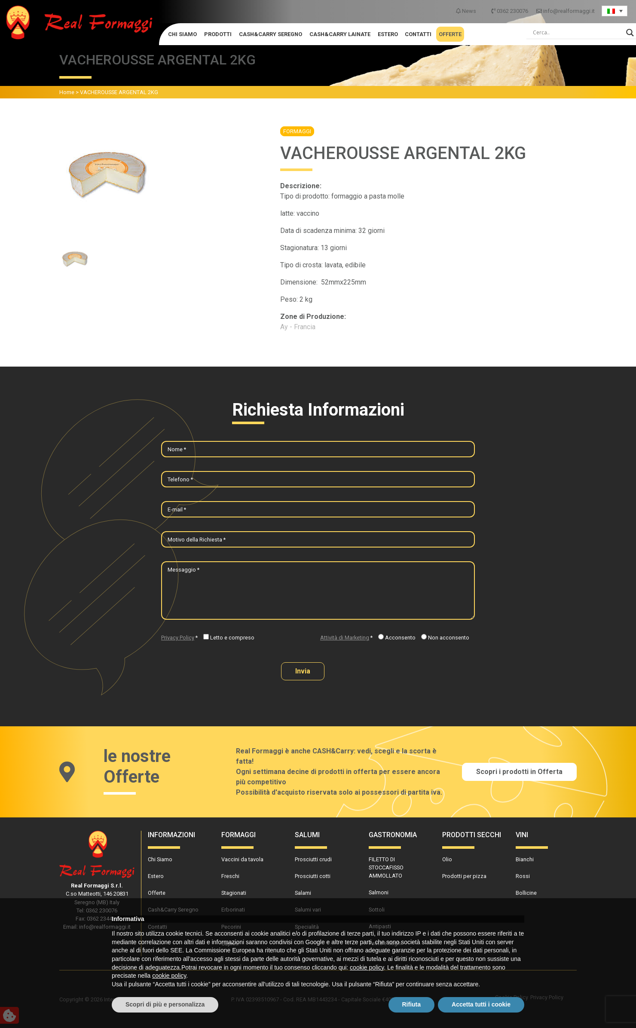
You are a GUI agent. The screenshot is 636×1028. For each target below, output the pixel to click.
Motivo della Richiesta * (197, 539)
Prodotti (218, 34)
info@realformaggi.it (565, 11)
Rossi (523, 876)
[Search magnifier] (630, 33)
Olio (447, 859)
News (466, 11)
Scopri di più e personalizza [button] (165, 1004)
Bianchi (525, 859)
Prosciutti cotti (312, 876)
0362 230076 (510, 11)
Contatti (418, 34)
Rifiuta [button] (411, 1004)
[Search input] (577, 33)
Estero (388, 34)
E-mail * (177, 509)
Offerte (450, 34)
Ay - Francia (297, 327)
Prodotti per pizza (464, 876)
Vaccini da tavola (242, 859)
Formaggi (297, 131)
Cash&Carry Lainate (339, 34)
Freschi (230, 876)
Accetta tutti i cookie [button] (481, 1004)
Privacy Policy (177, 637)
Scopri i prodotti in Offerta (519, 772)
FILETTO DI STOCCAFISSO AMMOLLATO (386, 867)
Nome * (177, 449)
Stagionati (233, 893)
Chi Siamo (182, 34)
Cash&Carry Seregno (270, 34)
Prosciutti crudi (313, 859)
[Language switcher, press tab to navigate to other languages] (614, 11)
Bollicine (526, 893)
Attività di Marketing (344, 637)
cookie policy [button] (367, 967)
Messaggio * (183, 569)
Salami (303, 893)
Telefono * (180, 479)
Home (66, 92)
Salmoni (378, 892)
